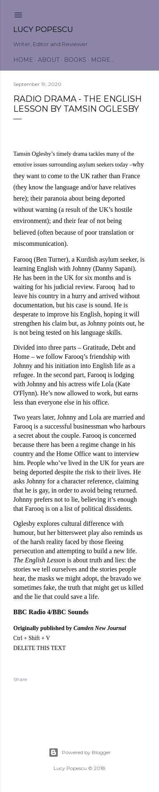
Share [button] (20, 679)
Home (23, 60)
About (48, 60)
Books (75, 60)
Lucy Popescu (43, 29)
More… (102, 60)
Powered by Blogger (80, 753)
